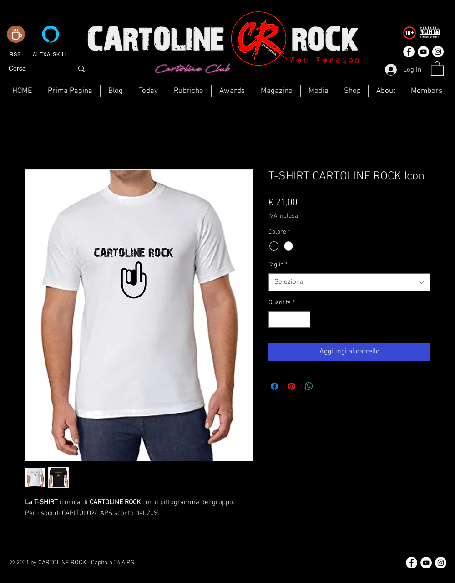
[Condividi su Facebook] (274, 386)
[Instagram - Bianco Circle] (438, 51)
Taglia (278, 265)
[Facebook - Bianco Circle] (409, 51)
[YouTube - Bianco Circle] (423, 51)
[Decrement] (275, 319)
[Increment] (303, 319)
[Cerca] (34, 69)
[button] (437, 68)
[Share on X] (326, 386)
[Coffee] (16, 34)
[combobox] (349, 282)
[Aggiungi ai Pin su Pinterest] (291, 386)
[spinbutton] (289, 319)
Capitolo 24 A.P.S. (113, 563)
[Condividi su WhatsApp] (308, 386)
